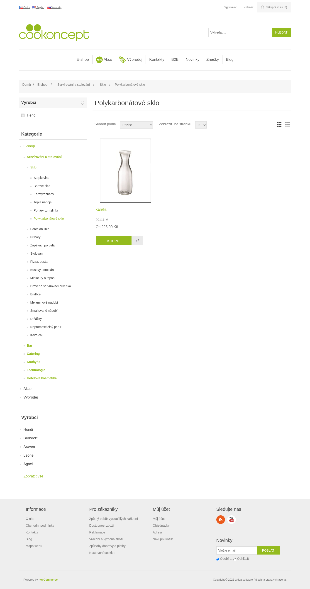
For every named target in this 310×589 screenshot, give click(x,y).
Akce (104, 59)
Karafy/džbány (44, 194)
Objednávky (161, 525)
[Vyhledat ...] (240, 32)
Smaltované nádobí (44, 310)
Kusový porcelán (42, 270)
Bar (29, 345)
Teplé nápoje (43, 202)
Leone (29, 455)
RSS (220, 519)
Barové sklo (42, 186)
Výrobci (28, 102)
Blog (230, 59)
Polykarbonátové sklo (49, 218)
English (38, 7)
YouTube (231, 519)
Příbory (35, 237)
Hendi (32, 115)
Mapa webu (34, 546)
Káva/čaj (36, 335)
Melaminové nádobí (44, 302)
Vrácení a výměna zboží (106, 539)
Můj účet (159, 519)
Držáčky (36, 319)
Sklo (33, 167)
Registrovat (230, 7)
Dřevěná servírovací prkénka (50, 286)
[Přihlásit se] (236, 550)
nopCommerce (48, 579)
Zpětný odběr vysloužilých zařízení (113, 519)
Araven (29, 447)
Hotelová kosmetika (42, 378)
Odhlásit (243, 558)
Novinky (192, 59)
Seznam (287, 124)
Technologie (36, 370)
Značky (212, 59)
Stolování (37, 253)
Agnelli (29, 464)
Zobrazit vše (33, 476)
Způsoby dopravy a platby (107, 546)
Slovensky (54, 7)
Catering (33, 353)
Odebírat (226, 558)
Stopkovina (41, 178)
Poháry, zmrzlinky (46, 210)
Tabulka (279, 124)
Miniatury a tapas (42, 278)
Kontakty (156, 59)
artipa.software (244, 579)
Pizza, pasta (39, 261)
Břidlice (35, 294)
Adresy (158, 532)
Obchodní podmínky (40, 525)
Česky (24, 7)
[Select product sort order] (136, 125)
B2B (175, 59)
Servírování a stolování (44, 157)
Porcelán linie (39, 229)
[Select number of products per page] (201, 125)
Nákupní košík (163, 539)
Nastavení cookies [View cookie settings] (102, 553)
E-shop (83, 59)
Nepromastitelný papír (45, 327)
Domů (26, 84)
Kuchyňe (33, 362)
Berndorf (30, 438)
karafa (101, 209)
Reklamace (97, 532)
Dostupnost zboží (101, 525)
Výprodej (130, 59)
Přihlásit (249, 7)
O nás (30, 519)
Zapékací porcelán (43, 245)
